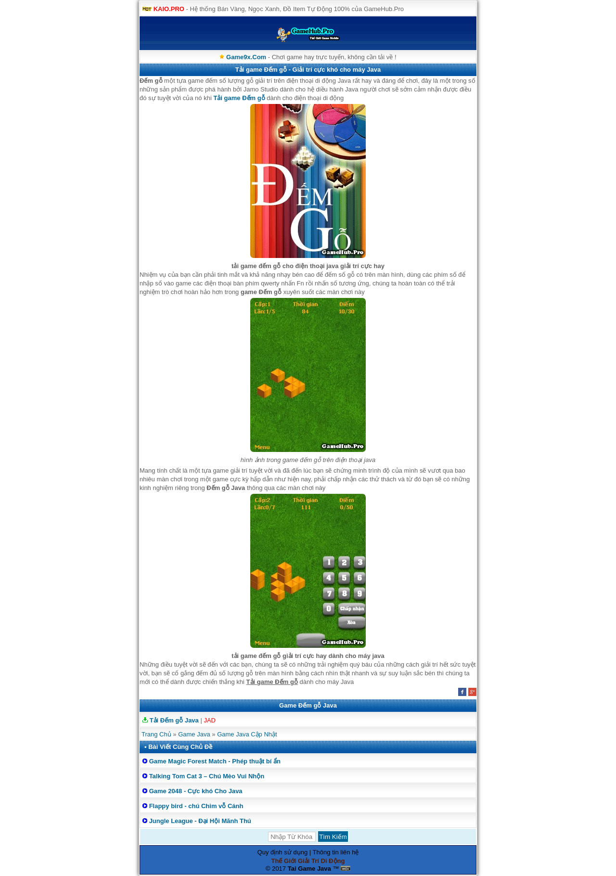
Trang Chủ (156, 734)
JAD (210, 720)
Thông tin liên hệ (336, 852)
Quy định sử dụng (282, 852)
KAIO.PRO (169, 9)
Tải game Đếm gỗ (239, 98)
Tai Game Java (309, 868)
